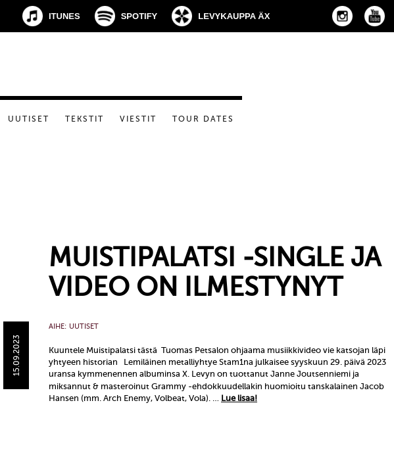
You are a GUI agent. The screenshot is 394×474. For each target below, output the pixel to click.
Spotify (139, 16)
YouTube (374, 16)
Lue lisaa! (239, 398)
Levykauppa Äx (234, 16)
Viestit (138, 119)
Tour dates (203, 119)
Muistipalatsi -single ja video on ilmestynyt (215, 272)
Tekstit (84, 119)
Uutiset (28, 119)
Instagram (342, 16)
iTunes (64, 16)
